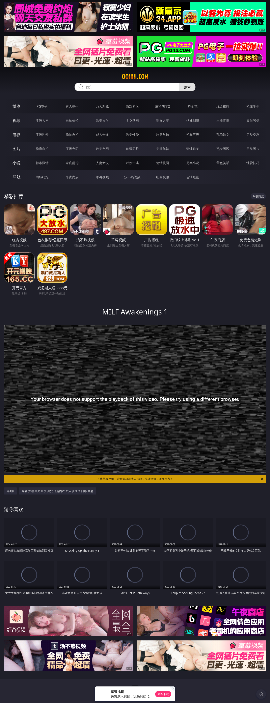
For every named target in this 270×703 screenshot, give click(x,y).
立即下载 (163, 694)
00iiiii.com (135, 77)
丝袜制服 (192, 120)
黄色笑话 (222, 163)
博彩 (16, 106)
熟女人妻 (162, 120)
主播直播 (222, 120)
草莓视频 (102, 177)
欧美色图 (102, 149)
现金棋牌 (222, 106)
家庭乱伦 (72, 163)
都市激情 (42, 163)
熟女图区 (222, 149)
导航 (16, 177)
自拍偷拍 (72, 120)
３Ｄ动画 (132, 120)
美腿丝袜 (162, 149)
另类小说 (192, 163)
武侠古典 (132, 163)
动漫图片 (132, 149)
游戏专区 (132, 106)
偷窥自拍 (42, 149)
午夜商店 (72, 177)
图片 (16, 148)
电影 (16, 134)
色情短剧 (192, 177)
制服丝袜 (162, 134)
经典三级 (192, 134)
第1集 (10, 491)
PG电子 (42, 106)
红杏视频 (162, 177)
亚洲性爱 (42, 134)
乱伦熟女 (222, 134)
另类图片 (252, 149)
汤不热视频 (132, 177)
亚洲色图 (72, 149)
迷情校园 (162, 163)
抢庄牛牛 (252, 106)
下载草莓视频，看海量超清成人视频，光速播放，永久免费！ (180, 479)
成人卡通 (102, 134)
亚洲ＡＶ (42, 120)
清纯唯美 (192, 149)
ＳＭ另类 (252, 120)
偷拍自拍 (72, 134)
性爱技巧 (252, 163)
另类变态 (252, 134)
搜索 (187, 87)
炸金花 (192, 106)
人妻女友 (102, 163)
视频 (16, 120)
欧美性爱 (132, 134)
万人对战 (102, 106)
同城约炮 (42, 177)
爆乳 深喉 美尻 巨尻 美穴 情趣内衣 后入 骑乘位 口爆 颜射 (57, 491)
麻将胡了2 (162, 106)
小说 (16, 163)
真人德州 (72, 106)
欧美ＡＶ (102, 120)
